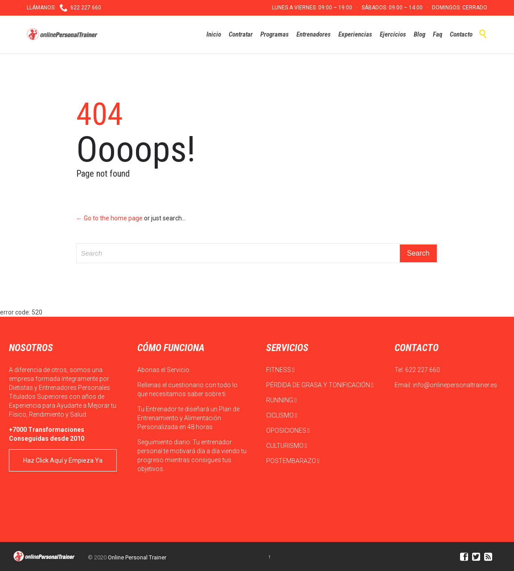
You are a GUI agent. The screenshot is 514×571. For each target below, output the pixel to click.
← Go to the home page (109, 218)
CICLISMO (281, 415)
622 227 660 (422, 369)
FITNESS (280, 369)
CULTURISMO (286, 445)
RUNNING (281, 400)
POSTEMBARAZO (293, 460)
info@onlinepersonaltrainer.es (455, 385)
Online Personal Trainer (137, 557)
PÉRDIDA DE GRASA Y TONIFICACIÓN (320, 385)
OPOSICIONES (288, 430)
